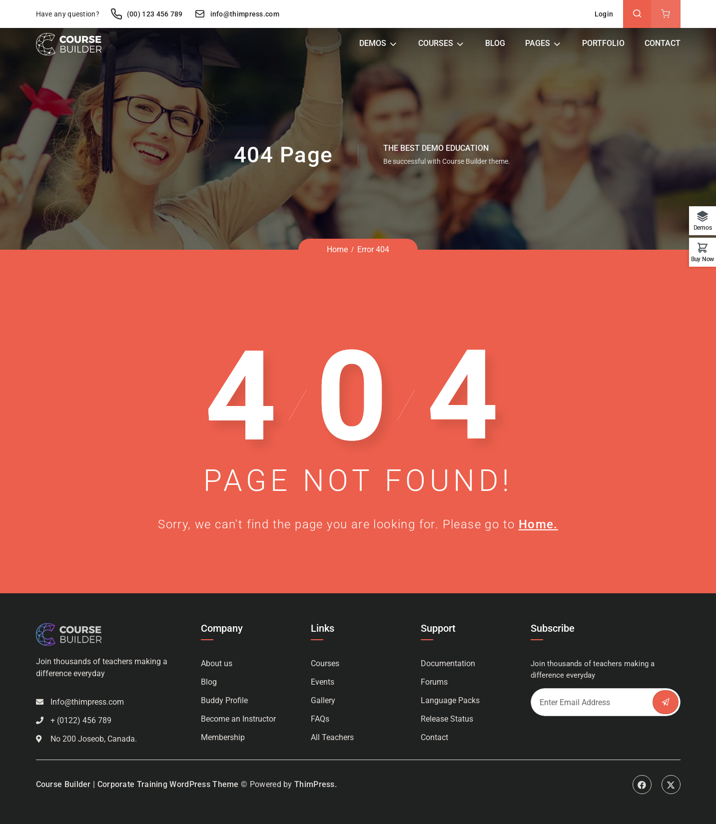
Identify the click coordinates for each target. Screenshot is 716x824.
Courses (435, 43)
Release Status (447, 719)
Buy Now (702, 259)
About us (216, 663)
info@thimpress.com (236, 14)
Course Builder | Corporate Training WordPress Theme (137, 784)
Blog (495, 43)
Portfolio (603, 43)
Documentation (448, 663)
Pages (537, 43)
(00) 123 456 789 (146, 14)
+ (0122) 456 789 (80, 720)
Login (604, 14)
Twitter (671, 784)
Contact (663, 43)
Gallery (323, 700)
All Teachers (332, 737)
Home (337, 249)
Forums (434, 682)
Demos (372, 43)
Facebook (642, 784)
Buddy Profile (224, 700)
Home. (538, 524)
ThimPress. (315, 784)
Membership (223, 737)
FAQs (320, 719)
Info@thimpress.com (87, 702)
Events (322, 682)
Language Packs (450, 700)
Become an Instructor (238, 719)
